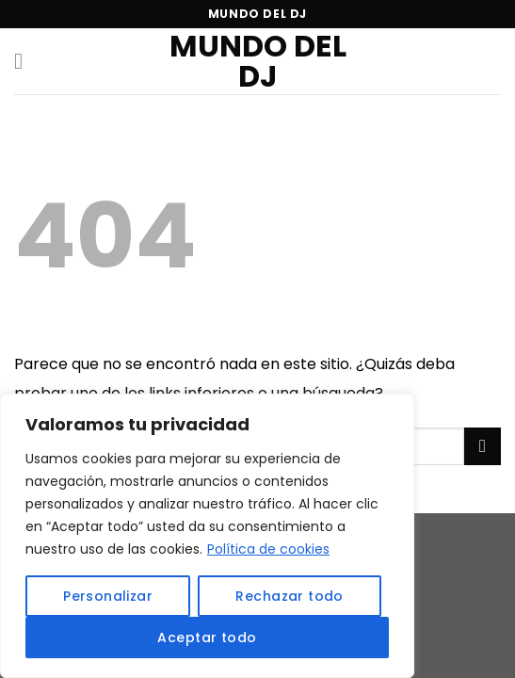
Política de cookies (268, 549)
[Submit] (482, 446)
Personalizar (108, 596)
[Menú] (25, 61)
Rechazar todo (289, 596)
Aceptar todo (206, 637)
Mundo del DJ (257, 61)
